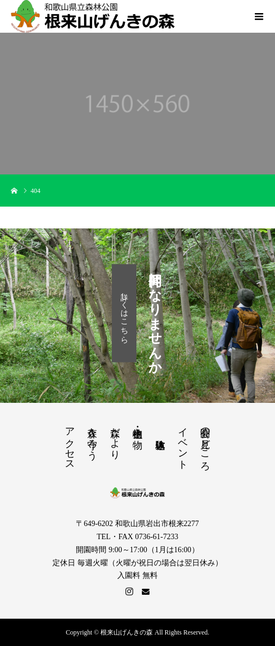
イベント (182, 443)
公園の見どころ (205, 443)
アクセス (69, 443)
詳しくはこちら (124, 313)
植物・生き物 (137, 427)
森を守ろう (92, 438)
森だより (115, 438)
